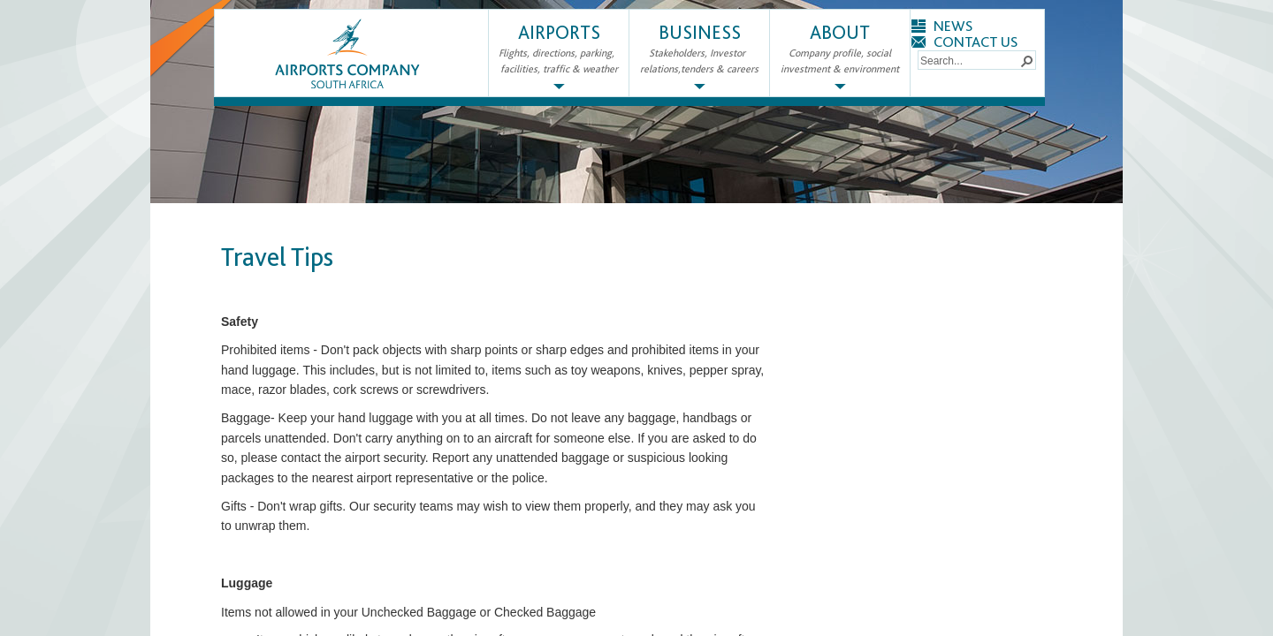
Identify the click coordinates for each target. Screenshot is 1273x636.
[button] (1026, 60)
